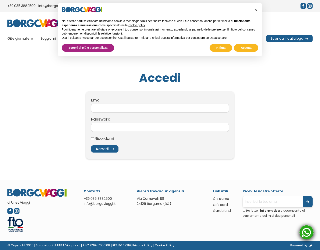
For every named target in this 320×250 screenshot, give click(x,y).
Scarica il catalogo (287, 38)
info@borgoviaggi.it (54, 5)
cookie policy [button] (136, 25)
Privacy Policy (142, 245)
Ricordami (104, 138)
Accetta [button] (246, 47)
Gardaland (222, 210)
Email (96, 100)
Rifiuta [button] (221, 47)
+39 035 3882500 (21, 5)
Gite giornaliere (20, 38)
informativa (270, 210)
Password (100, 119)
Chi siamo (221, 198)
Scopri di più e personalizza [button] (87, 47)
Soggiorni (48, 38)
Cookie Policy (164, 245)
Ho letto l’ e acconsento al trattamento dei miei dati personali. (274, 213)
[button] (256, 10)
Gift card (220, 204)
